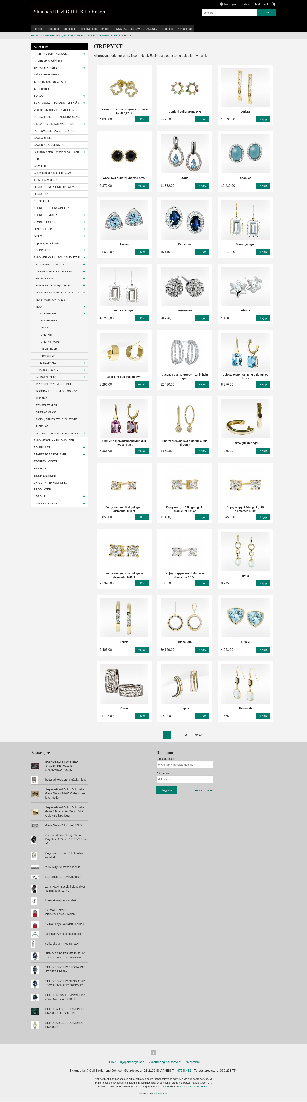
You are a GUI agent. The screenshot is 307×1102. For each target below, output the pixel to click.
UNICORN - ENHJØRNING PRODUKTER (50, 486)
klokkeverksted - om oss (94, 28)
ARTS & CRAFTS (46, 377)
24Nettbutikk (161, 1094)
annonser (69, 28)
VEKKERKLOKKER (46, 503)
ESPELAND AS (45, 278)
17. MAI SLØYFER (45, 179)
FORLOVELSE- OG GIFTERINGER (55, 130)
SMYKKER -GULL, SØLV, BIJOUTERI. (57, 257)
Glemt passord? (204, 790)
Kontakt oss (185, 28)
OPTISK (39, 236)
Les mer (165, 1087)
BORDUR (40, 95)
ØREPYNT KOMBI (50, 341)
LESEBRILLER (43, 229)
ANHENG (46, 327)
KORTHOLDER (43, 201)
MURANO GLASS (46, 412)
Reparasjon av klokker (47, 243)
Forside (38, 28)
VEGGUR (40, 496)
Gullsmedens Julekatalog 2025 (52, 172)
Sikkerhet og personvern (164, 1062)
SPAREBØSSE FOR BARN (50, 454)
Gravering (40, 165)
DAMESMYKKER (47, 313)
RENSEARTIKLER (46, 405)
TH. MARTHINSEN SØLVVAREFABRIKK (47, 71)
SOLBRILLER (42, 250)
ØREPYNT (46, 334)
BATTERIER (41, 88)
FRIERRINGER (49, 348)
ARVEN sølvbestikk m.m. (49, 60)
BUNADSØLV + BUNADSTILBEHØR (56, 102)
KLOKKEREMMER (45, 215)
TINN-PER (40, 468)
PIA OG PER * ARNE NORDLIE (54, 384)
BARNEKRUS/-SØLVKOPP (50, 81)
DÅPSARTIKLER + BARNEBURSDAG (57, 116)
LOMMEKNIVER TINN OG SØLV (54, 186)
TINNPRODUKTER (45, 475)
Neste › (199, 735)
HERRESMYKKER (48, 363)
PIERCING (42, 426)
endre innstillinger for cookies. (192, 1087)
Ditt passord (163, 773)
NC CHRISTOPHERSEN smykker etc (57, 433)
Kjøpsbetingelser (132, 1062)
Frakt (112, 1062)
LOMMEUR (41, 194)
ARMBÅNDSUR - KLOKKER (51, 53)
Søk (266, 12)
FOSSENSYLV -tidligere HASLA (54, 285)
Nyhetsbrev (193, 1062)
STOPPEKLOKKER (46, 461)
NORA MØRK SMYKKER (50, 299)
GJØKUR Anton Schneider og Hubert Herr (56, 155)
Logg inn (167, 28)
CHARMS (41, 398)
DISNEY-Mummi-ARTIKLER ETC (54, 109)
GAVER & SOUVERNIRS (49, 144)
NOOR (40, 306)
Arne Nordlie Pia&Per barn (51, 264)
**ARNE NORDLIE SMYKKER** (54, 271)
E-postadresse (165, 758)
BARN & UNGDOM (48, 370)
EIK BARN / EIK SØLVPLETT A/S (54, 123)
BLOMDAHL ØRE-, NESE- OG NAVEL (58, 391)
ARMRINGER (48, 355)
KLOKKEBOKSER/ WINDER (51, 208)
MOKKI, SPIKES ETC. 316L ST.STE (56, 419)
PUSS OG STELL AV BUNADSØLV (135, 28)
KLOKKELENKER (45, 222)
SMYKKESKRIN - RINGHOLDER (54, 440)
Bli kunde (53, 28)
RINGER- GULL (49, 320)
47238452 (184, 1071)
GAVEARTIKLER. (44, 137)
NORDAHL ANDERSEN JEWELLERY (57, 292)
